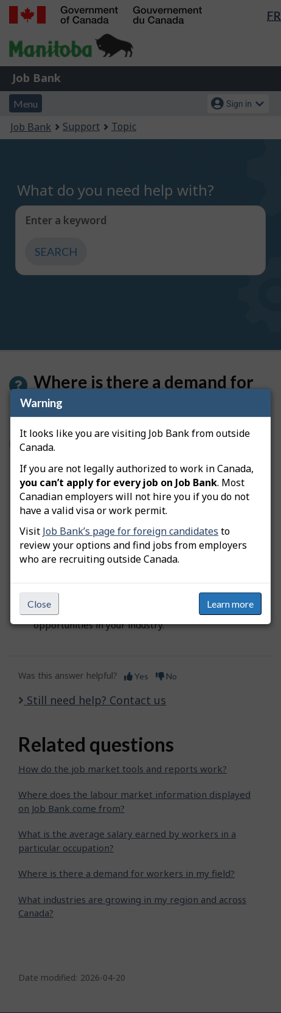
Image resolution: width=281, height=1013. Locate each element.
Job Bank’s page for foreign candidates (130, 531)
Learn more (230, 604)
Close (39, 604)
